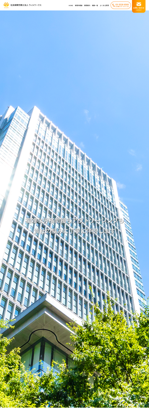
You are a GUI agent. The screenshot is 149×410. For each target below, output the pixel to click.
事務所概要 (78, 5)
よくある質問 (104, 5)
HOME (71, 5)
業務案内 (87, 5)
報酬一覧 (95, 5)
